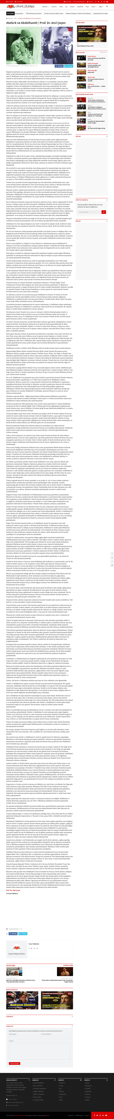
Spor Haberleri (38, 1086)
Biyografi (88, 1086)
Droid (47, 1115)
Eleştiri (72, 6)
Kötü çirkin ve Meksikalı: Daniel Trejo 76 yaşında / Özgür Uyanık (57, 981)
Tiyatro (87, 1097)
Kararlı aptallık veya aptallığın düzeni (94, 66)
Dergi (87, 1083)
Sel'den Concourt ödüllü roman (65, 13)
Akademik (80, 6)
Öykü (61, 1100)
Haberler (45, 6)
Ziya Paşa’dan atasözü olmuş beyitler (23, 13)
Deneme (54, 6)
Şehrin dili (91, 72)
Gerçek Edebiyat (19, 1115)
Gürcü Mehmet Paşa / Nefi (49, 1007)
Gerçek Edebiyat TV (79, 1)
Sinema (87, 1094)
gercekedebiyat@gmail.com (15, 1102)
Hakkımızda (79, 1115)
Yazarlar (90, 1)
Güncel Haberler (38, 1083)
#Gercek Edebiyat (14, 929)
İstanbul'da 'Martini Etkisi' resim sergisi (96, 122)
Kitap (61, 6)
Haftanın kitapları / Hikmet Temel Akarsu (90, 13)
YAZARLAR (103, 52)
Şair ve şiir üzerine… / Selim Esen (96, 87)
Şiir (66, 6)
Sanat (93, 6)
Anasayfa (9, 18)
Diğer (101, 6)
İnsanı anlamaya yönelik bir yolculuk (96, 59)
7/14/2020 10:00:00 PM (67, 978)
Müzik (87, 1100)
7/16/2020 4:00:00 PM (11, 978)
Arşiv (87, 6)
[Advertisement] (39, 910)
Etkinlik (87, 1088)
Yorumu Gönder (14, 1063)
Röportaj (88, 1091)
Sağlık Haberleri (38, 1091)
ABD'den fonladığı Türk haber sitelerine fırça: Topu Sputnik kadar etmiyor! (20, 981)
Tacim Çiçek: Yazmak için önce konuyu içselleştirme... (97, 101)
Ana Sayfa (9, 1)
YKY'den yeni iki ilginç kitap (96, 128)
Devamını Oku (11, 1095)
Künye (87, 1115)
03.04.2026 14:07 (46, 1005)
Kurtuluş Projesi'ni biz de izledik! (96, 80)
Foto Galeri (67, 1)
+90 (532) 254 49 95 (13, 1105)
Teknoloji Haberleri (39, 1088)
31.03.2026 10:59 (12, 1005)
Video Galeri (37, 1097)
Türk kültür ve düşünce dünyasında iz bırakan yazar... (97, 108)
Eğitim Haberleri (38, 1094)
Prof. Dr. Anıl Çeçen (13, 890)
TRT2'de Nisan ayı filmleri (45, 13)
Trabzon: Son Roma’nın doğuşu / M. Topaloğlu (95, 115)
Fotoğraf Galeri (38, 1100)
